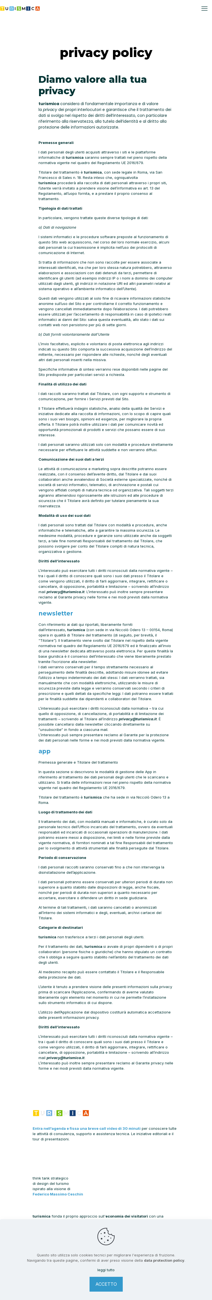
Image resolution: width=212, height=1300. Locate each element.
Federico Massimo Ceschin (58, 1194)
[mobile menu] (204, 8)
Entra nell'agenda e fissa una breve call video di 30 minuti (87, 1128)
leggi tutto (106, 1270)
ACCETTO (106, 1284)
